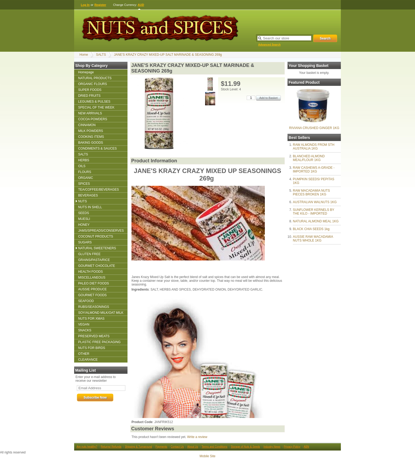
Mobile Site (207, 456)
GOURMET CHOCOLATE (96, 266)
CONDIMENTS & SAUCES (97, 148)
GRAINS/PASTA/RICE (94, 260)
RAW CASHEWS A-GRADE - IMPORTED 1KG (313, 169)
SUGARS (85, 242)
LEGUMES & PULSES (94, 101)
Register (100, 4)
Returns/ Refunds (111, 446)
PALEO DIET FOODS (93, 283)
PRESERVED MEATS (94, 336)
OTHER (83, 354)
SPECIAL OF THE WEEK (96, 107)
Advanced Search (269, 44)
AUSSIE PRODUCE (92, 289)
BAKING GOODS (90, 142)
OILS (81, 166)
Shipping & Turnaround (138, 446)
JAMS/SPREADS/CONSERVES (101, 230)
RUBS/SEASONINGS (93, 307)
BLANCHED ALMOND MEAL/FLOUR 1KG (309, 158)
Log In (85, 4)
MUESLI (84, 219)
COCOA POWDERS (92, 119)
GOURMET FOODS (92, 295)
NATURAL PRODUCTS (94, 78)
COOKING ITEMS (91, 137)
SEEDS (83, 213)
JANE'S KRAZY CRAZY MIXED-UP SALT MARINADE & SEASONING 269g (168, 55)
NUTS (82, 201)
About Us (192, 446)
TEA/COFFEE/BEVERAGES (98, 189)
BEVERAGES (88, 195)
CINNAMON (86, 125)
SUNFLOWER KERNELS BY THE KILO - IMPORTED (313, 211)
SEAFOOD (86, 301)
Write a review (197, 437)
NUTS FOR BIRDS (91, 348)
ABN (306, 446)
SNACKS (84, 330)
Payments (161, 446)
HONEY (84, 225)
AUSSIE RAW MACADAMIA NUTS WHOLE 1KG (313, 238)
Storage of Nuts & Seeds (245, 446)
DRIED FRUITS (89, 96)
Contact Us (177, 446)
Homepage (86, 72)
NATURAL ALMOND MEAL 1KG (316, 221)
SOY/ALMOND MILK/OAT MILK (100, 313)
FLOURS (84, 172)
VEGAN (83, 324)
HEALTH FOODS (90, 272)
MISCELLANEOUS (91, 277)
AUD (141, 4)
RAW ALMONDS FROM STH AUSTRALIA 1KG (313, 146)
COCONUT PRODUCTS (95, 236)
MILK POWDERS (90, 131)
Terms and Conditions (215, 446)
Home (83, 55)
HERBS (83, 160)
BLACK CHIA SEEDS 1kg (311, 229)
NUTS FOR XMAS (91, 318)
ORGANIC (85, 178)
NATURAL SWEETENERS (97, 248)
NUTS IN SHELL (90, 207)
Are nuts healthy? (87, 446)
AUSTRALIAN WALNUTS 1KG (315, 202)
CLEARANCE (88, 359)
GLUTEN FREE (89, 254)
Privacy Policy (292, 446)
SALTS (101, 55)
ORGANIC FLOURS (92, 84)
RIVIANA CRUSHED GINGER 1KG (314, 128)
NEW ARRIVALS (90, 113)
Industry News (272, 446)
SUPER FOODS (89, 90)
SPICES (84, 184)
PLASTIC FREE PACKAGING (99, 342)
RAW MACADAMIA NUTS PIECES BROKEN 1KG (311, 192)
